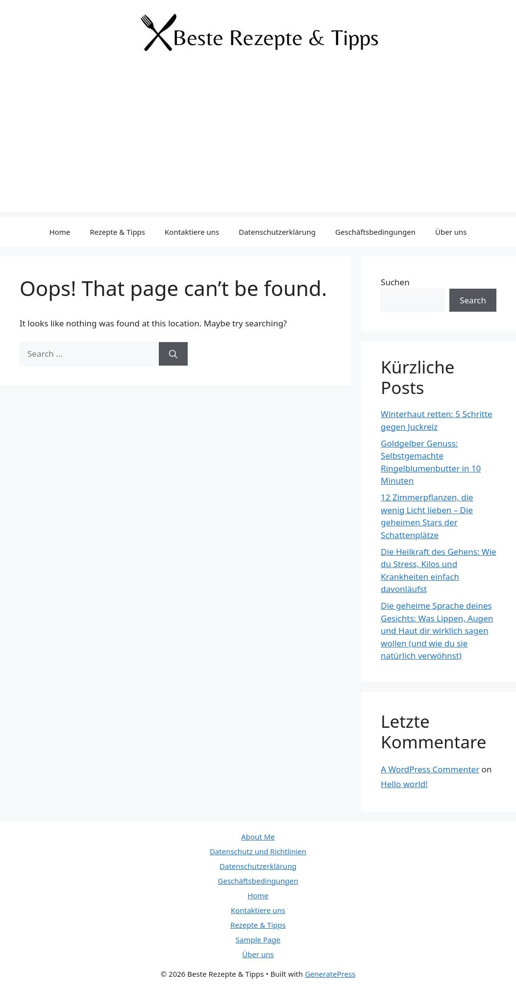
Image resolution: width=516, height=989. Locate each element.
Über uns (451, 232)
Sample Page (258, 939)
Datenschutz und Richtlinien (258, 851)
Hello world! (404, 784)
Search (473, 300)
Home (59, 232)
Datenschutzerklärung (277, 232)
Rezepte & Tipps (117, 232)
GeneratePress (330, 974)
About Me (258, 836)
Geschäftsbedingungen (375, 232)
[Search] (173, 354)
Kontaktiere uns (192, 232)
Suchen (395, 282)
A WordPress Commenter (430, 769)
